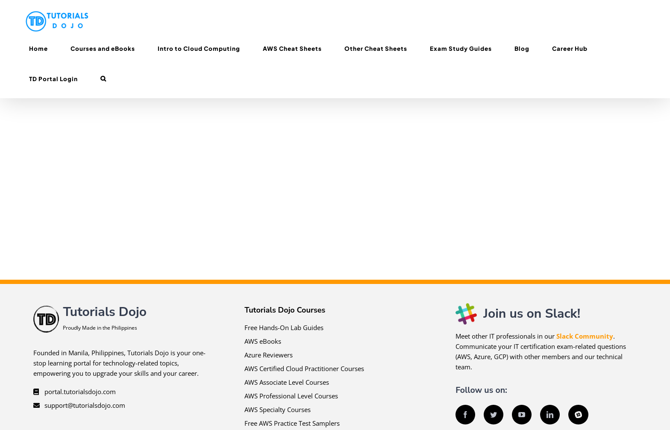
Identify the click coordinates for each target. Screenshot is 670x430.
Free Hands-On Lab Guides (283, 327)
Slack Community (584, 336)
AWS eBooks (262, 341)
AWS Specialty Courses (277, 409)
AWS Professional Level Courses (291, 396)
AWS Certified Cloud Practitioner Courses (304, 368)
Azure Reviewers (268, 355)
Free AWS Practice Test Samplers (292, 423)
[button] (103, 79)
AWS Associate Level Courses (286, 382)
